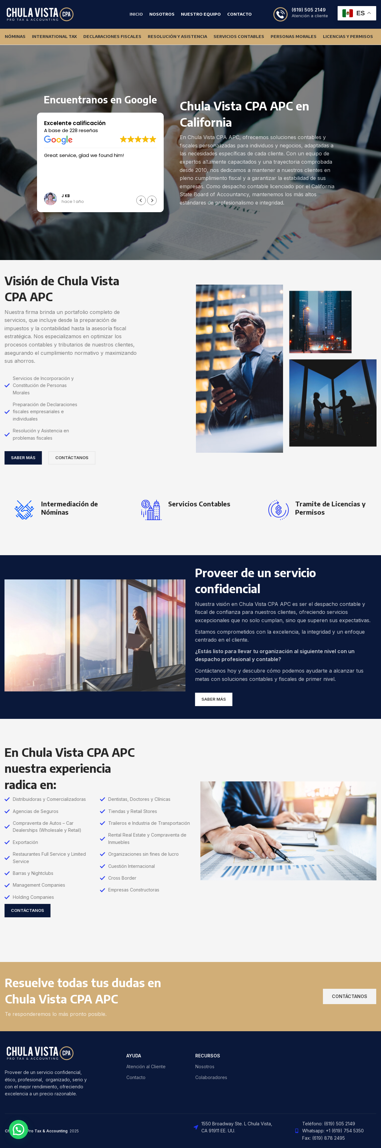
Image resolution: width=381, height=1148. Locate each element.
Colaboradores (211, 1077)
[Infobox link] (300, 14)
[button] (152, 200)
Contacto (136, 1077)
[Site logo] (40, 14)
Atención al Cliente (146, 1066)
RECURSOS (207, 1055)
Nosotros (204, 1066)
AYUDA (133, 1055)
